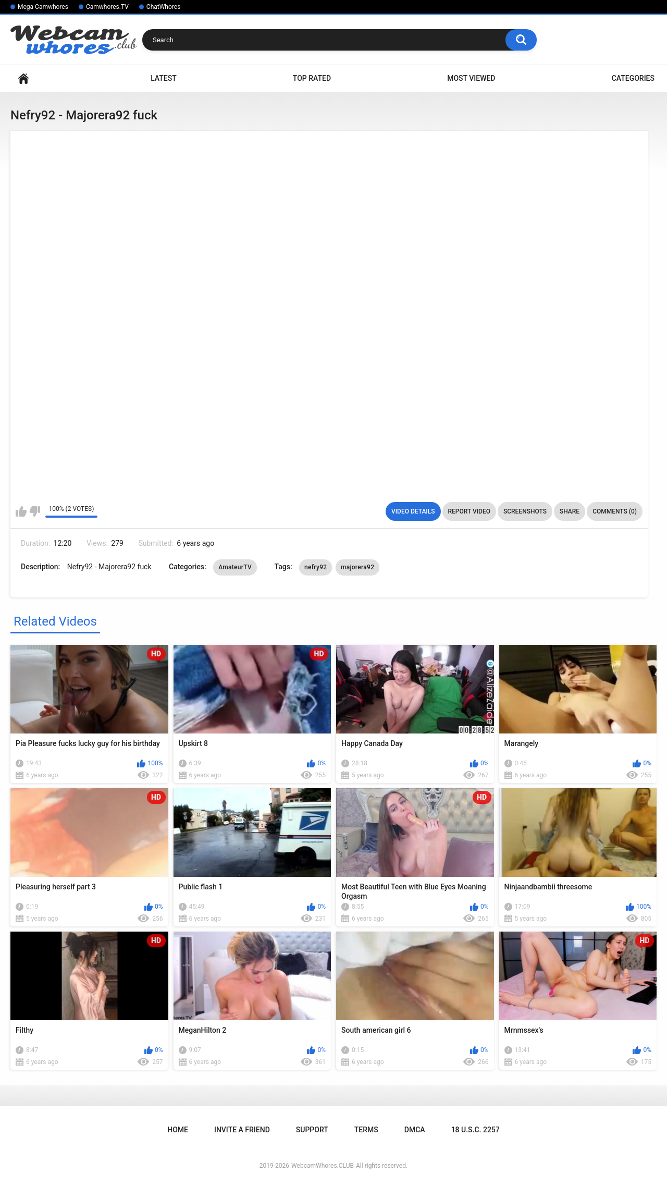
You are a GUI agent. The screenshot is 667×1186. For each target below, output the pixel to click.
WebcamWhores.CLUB (322, 1165)
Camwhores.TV (107, 6)
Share (569, 511)
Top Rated (312, 78)
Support (312, 1130)
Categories (633, 78)
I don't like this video (34, 511)
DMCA (414, 1130)
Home (23, 78)
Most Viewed (471, 78)
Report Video (469, 511)
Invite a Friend (242, 1130)
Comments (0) (614, 511)
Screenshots (525, 511)
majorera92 (357, 567)
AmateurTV (235, 567)
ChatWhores (163, 6)
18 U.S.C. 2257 (475, 1130)
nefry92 (315, 567)
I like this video (21, 511)
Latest (164, 78)
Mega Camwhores (43, 6)
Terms (366, 1130)
